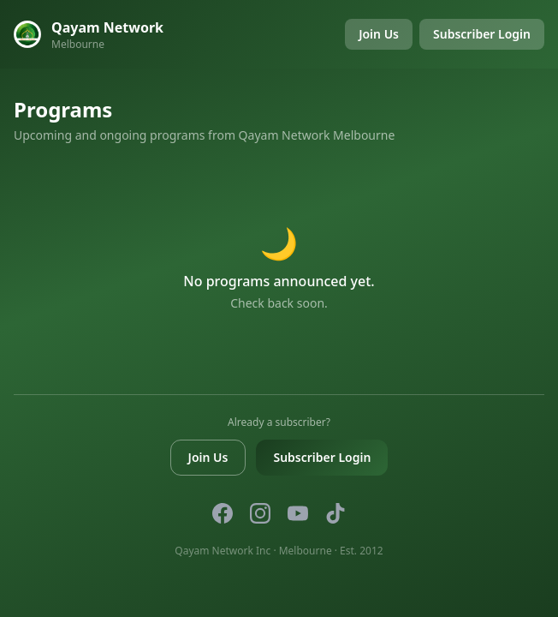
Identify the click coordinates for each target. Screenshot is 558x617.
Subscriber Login (482, 34)
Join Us (379, 34)
